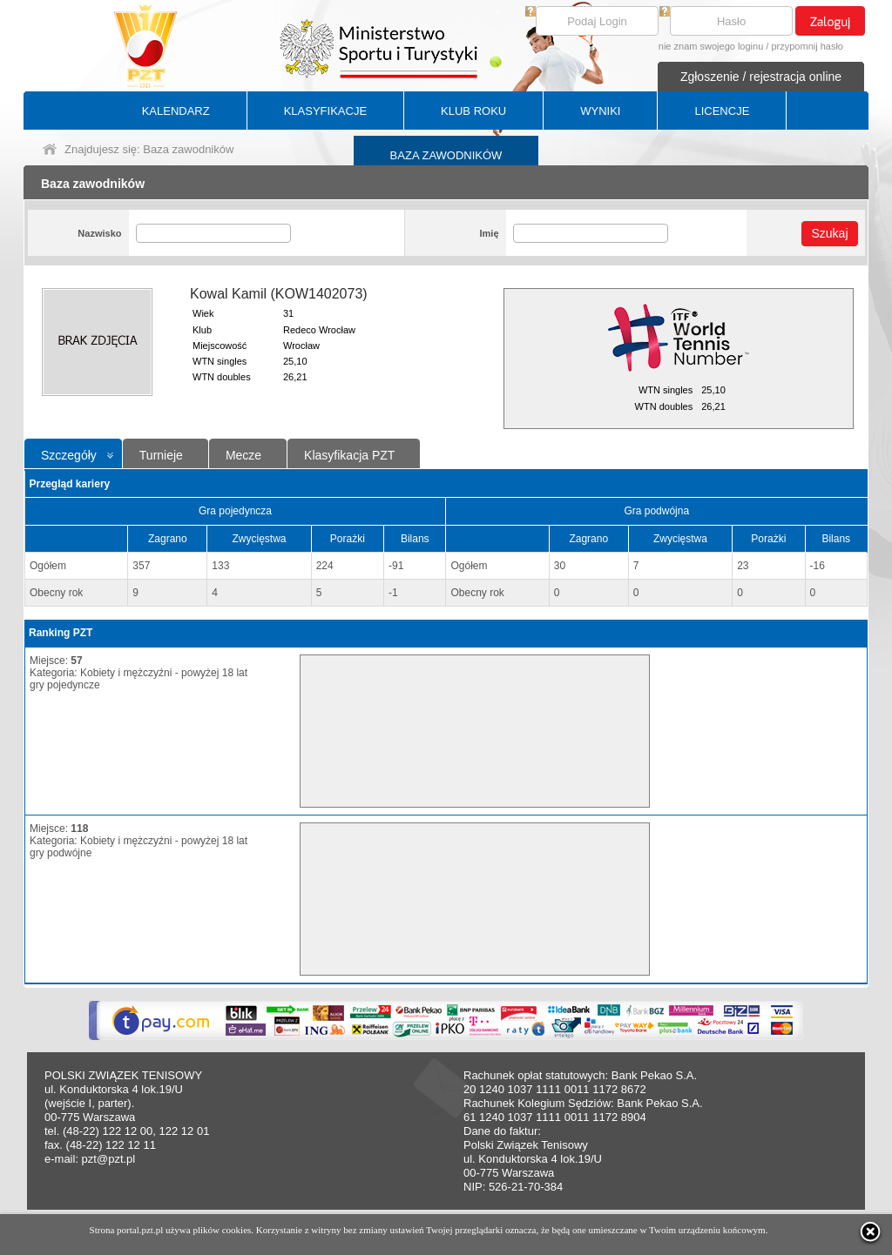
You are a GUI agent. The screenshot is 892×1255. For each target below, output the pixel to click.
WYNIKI (600, 110)
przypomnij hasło (807, 46)
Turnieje (161, 455)
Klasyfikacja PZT (349, 455)
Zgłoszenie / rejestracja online (760, 77)
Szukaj (829, 233)
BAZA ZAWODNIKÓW (446, 155)
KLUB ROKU (473, 110)
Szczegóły (69, 455)
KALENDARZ (176, 110)
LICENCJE (721, 110)
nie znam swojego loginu (711, 46)
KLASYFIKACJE (325, 110)
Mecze (243, 455)
